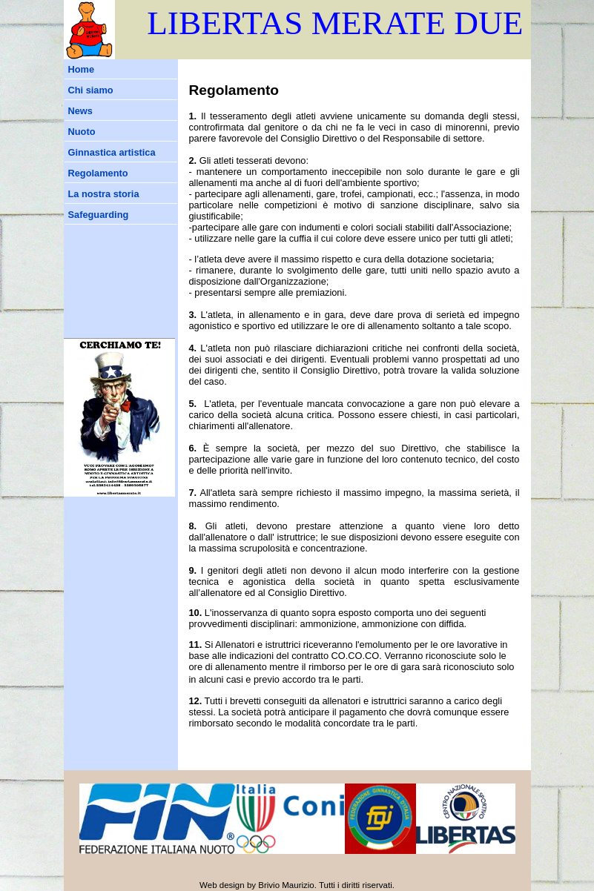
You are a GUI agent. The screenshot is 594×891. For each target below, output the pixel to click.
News (80, 110)
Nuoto (82, 131)
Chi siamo (90, 90)
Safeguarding (98, 214)
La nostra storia (103, 193)
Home (81, 69)
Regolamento (98, 173)
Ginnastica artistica (112, 152)
